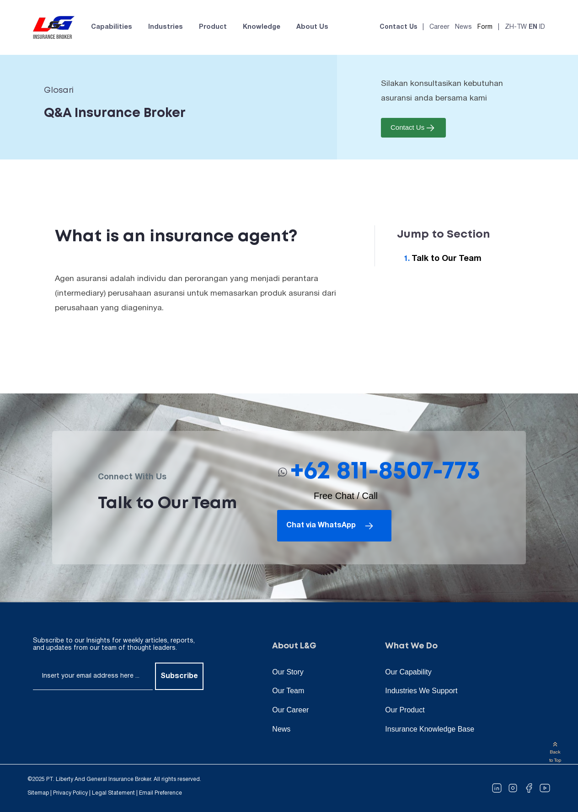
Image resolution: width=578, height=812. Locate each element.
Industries (165, 27)
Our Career (290, 710)
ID (542, 27)
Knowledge (261, 27)
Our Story (287, 672)
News (463, 27)
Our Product (404, 710)
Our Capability (408, 672)
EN (533, 27)
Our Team (288, 691)
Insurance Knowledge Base (429, 729)
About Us (312, 27)
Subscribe (179, 676)
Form (484, 27)
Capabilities (111, 27)
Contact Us (398, 27)
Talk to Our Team (447, 259)
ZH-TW (516, 27)
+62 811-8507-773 (385, 472)
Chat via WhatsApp (330, 526)
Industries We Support (421, 691)
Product (213, 27)
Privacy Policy (70, 793)
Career (439, 27)
